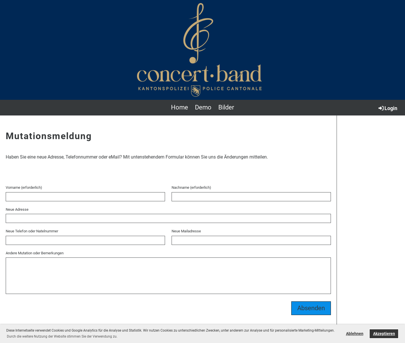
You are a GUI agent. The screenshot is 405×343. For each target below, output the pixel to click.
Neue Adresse (17, 209)
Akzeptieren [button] (384, 333)
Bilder (226, 107)
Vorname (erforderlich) (24, 187)
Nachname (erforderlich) (191, 187)
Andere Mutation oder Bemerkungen (35, 253)
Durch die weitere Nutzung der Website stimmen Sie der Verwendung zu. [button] (62, 336)
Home (179, 107)
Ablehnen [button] (354, 333)
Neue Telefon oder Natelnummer (32, 231)
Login (387, 108)
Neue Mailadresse (186, 231)
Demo (203, 107)
